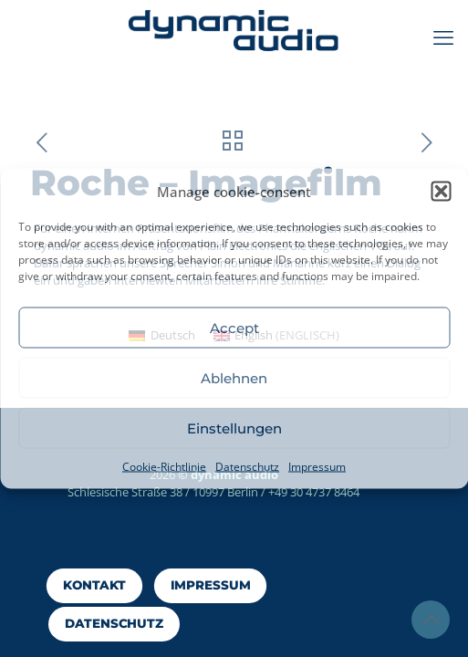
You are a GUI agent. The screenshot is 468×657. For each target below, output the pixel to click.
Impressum (317, 466)
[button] (441, 191)
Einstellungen (234, 427)
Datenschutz (247, 466)
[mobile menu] (443, 36)
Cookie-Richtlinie (164, 466)
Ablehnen (234, 377)
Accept (234, 327)
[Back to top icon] (430, 619)
